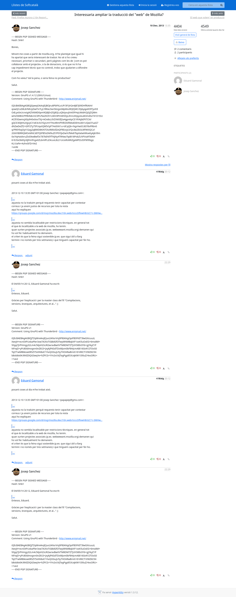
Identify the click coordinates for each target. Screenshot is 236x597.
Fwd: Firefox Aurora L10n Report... (30, 17)
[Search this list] (201, 5)
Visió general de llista (185, 34)
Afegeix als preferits (186, 58)
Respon (17, 159)
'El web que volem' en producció (207, 17)
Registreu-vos (170, 5)
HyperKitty (117, 592)
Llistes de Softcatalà (25, 5)
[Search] (222, 5)
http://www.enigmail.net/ (72, 98)
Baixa (180, 42)
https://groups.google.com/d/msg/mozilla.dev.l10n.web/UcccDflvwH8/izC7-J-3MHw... (57, 213)
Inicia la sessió (148, 5)
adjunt (28, 255)
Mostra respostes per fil (157, 164)
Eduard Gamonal (32, 174)
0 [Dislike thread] (159, 156)
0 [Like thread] (153, 156)
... (14, 199)
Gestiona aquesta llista (120, 5)
